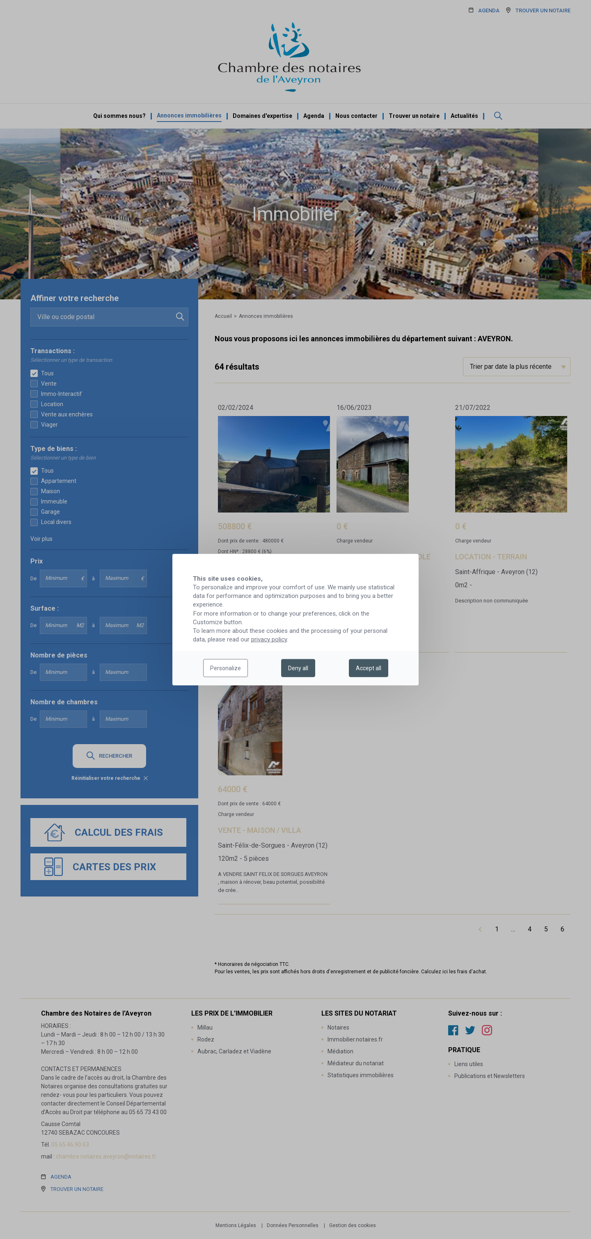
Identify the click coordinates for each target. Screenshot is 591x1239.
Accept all (368, 668)
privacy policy (269, 639)
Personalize (225, 668)
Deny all (298, 668)
